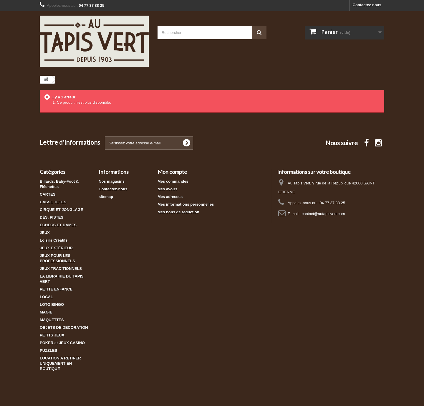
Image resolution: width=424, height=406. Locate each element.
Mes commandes (173, 181)
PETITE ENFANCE (56, 289)
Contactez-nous (367, 5)
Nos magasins (112, 181)
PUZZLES (48, 350)
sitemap (106, 196)
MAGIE (46, 312)
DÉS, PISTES (51, 217)
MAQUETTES (52, 320)
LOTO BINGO (52, 304)
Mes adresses (170, 196)
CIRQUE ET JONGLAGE (61, 209)
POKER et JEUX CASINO (62, 343)
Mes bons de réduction (178, 212)
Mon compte (172, 172)
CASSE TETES (53, 202)
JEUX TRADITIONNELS (61, 268)
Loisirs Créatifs (54, 240)
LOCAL (46, 297)
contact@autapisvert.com (323, 214)
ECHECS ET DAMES (58, 225)
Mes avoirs (167, 189)
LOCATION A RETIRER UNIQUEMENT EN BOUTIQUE (60, 363)
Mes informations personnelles (186, 204)
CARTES (47, 194)
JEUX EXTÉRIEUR (56, 248)
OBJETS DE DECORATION (64, 327)
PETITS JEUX (52, 335)
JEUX (45, 232)
